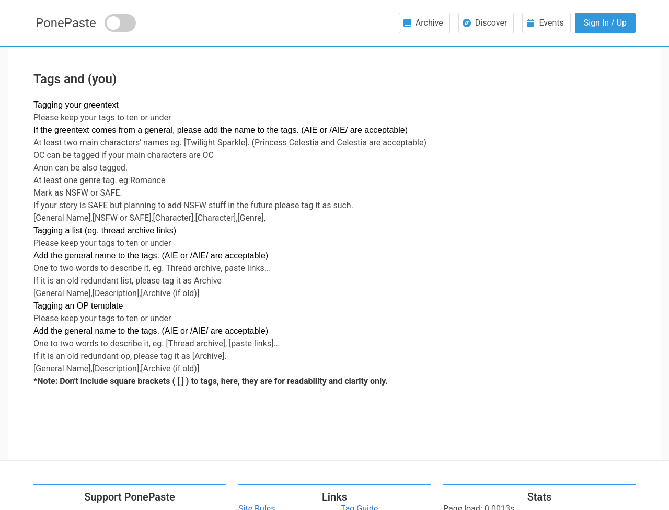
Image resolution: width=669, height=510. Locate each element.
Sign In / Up (605, 23)
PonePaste (66, 23)
